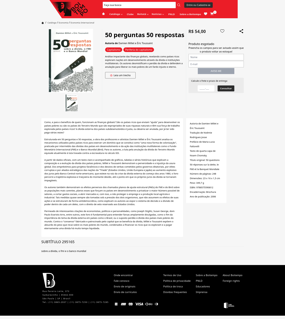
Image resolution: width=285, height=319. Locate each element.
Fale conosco (121, 281)
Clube (130, 14)
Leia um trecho (120, 75)
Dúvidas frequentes (175, 292)
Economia (63, 22)
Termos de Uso (172, 275)
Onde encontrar (123, 275)
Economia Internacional (82, 22)
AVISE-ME (216, 71)
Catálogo (114, 14)
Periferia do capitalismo (138, 49)
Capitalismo (113, 49)
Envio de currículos (125, 292)
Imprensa (201, 292)
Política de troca (173, 286)
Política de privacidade (177, 281)
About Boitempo (232, 275)
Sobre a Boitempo (190, 14)
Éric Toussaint (145, 43)
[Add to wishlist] (222, 31)
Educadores (203, 286)
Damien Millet (126, 43)
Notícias (157, 14)
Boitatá (141, 14)
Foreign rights (231, 281)
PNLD (171, 14)
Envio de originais (124, 286)
